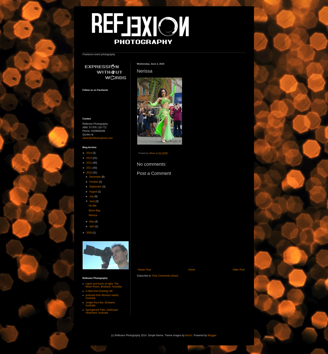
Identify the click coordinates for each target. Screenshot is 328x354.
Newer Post (144, 269)
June (92, 201)
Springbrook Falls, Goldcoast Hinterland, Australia (102, 311)
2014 (89, 152)
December (95, 176)
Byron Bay (94, 210)
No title (92, 205)
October (94, 181)
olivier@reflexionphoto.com (97, 138)
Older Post (239, 269)
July (92, 196)
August (93, 191)
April (92, 226)
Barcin (188, 335)
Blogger (212, 335)
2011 (89, 167)
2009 (89, 232)
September (95, 186)
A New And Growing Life (99, 291)
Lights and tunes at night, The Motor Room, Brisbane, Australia (104, 285)
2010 (89, 172)
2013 (89, 157)
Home (191, 269)
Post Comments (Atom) (165, 275)
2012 (89, 162)
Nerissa (93, 215)
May (92, 221)
